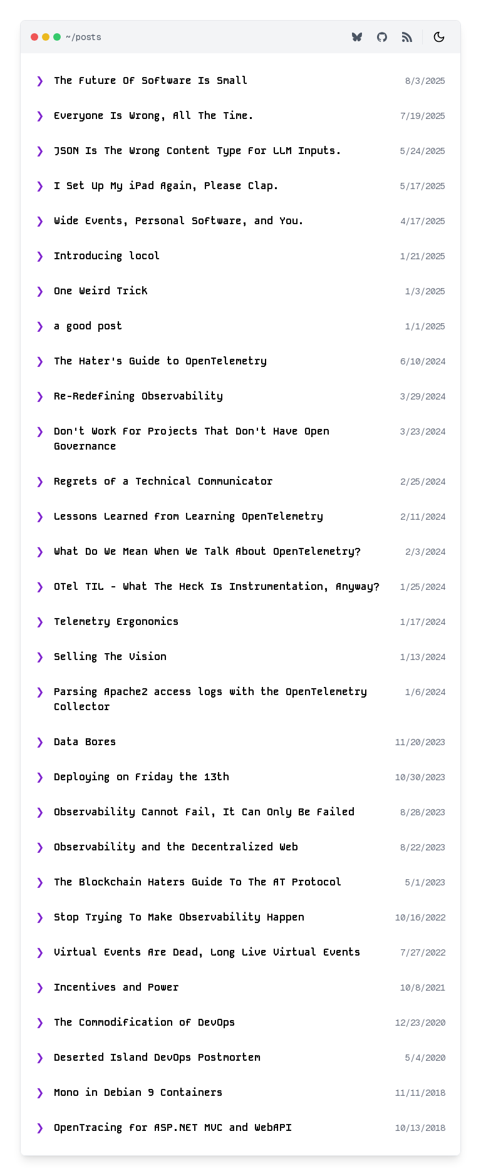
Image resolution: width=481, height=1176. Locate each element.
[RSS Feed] (407, 37)
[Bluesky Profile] (357, 37)
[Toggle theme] (439, 37)
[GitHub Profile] (382, 37)
